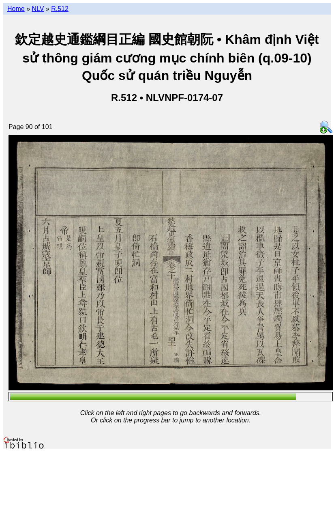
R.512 (60, 8)
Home (16, 8)
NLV (38, 8)
